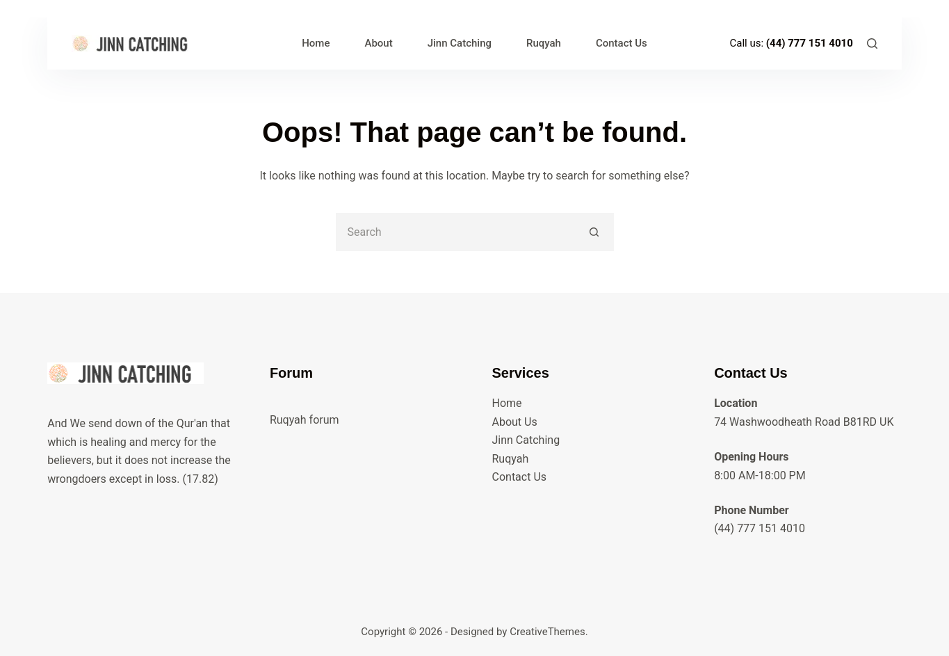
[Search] (872, 43)
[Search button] (595, 232)
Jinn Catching (526, 440)
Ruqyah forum (304, 419)
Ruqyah (510, 458)
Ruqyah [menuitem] (543, 43)
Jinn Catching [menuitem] (460, 43)
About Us (514, 422)
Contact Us (519, 476)
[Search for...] (456, 232)
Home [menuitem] (316, 43)
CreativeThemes (547, 631)
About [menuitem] (378, 43)
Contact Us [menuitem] (621, 43)
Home (507, 403)
